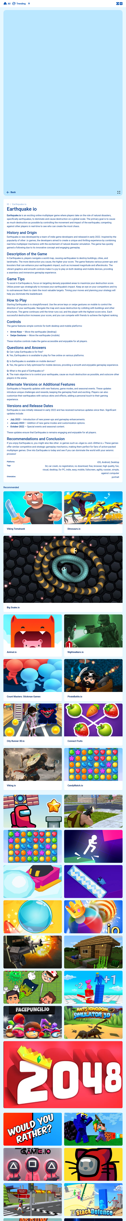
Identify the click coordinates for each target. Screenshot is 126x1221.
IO (8, 204)
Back (11, 192)
